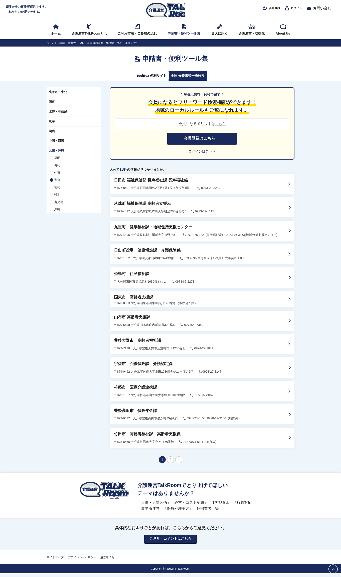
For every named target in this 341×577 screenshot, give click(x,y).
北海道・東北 (58, 96)
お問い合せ (318, 10)
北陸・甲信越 (58, 115)
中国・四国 (56, 145)
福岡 (57, 162)
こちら (220, 128)
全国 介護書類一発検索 (192, 80)
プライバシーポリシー (82, 561)
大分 (57, 184)
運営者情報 (107, 561)
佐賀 (57, 176)
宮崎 (57, 191)
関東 (52, 106)
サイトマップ (55, 561)
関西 (52, 135)
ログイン (291, 10)
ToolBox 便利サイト (147, 80)
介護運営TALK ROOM (170, 11)
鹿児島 (58, 206)
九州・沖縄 (56, 154)
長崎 (57, 169)
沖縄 (57, 213)
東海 (52, 125)
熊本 (57, 198)
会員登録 (266, 10)
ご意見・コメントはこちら (170, 543)
